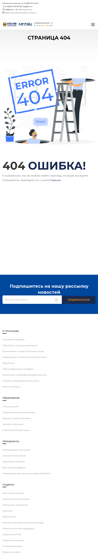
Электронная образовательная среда (23, 522)
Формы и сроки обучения (17, 418)
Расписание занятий (13, 493)
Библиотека (9, 516)
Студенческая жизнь (13, 540)
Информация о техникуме (16, 450)
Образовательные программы (19, 412)
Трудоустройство (12, 534)
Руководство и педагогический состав (23, 351)
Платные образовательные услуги (21, 380)
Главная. (55, 180)
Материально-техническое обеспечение (25, 357)
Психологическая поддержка (18, 528)
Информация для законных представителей (26, 473)
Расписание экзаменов (15, 505)
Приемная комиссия (14, 461)
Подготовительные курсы (16, 430)
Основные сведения (13, 339)
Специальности (11, 406)
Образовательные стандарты (18, 369)
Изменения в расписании (16, 499)
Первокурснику (23, 9)
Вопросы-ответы (12, 552)
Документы (8, 363)
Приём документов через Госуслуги (19, 13)
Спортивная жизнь (12, 546)
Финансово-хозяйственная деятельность (25, 375)
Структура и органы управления (20, 345)
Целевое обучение (13, 424)
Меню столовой (11, 386)
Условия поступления (14, 455)
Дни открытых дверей (14, 467)
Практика (7, 510)
